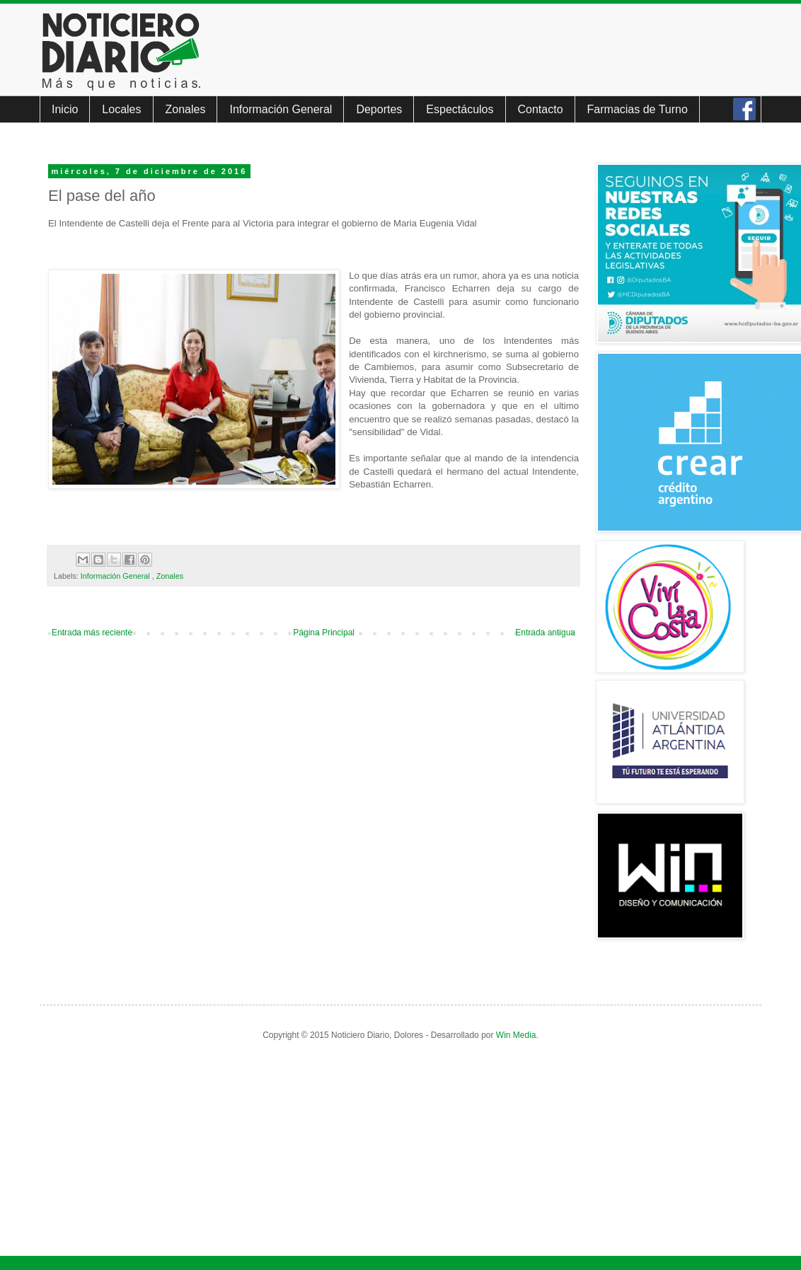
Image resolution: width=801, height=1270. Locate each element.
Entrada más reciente (92, 632)
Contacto (540, 109)
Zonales (186, 109)
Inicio (65, 109)
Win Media (516, 1035)
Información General (280, 109)
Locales (121, 109)
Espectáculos (459, 109)
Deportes (379, 109)
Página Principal (324, 632)
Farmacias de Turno (637, 109)
